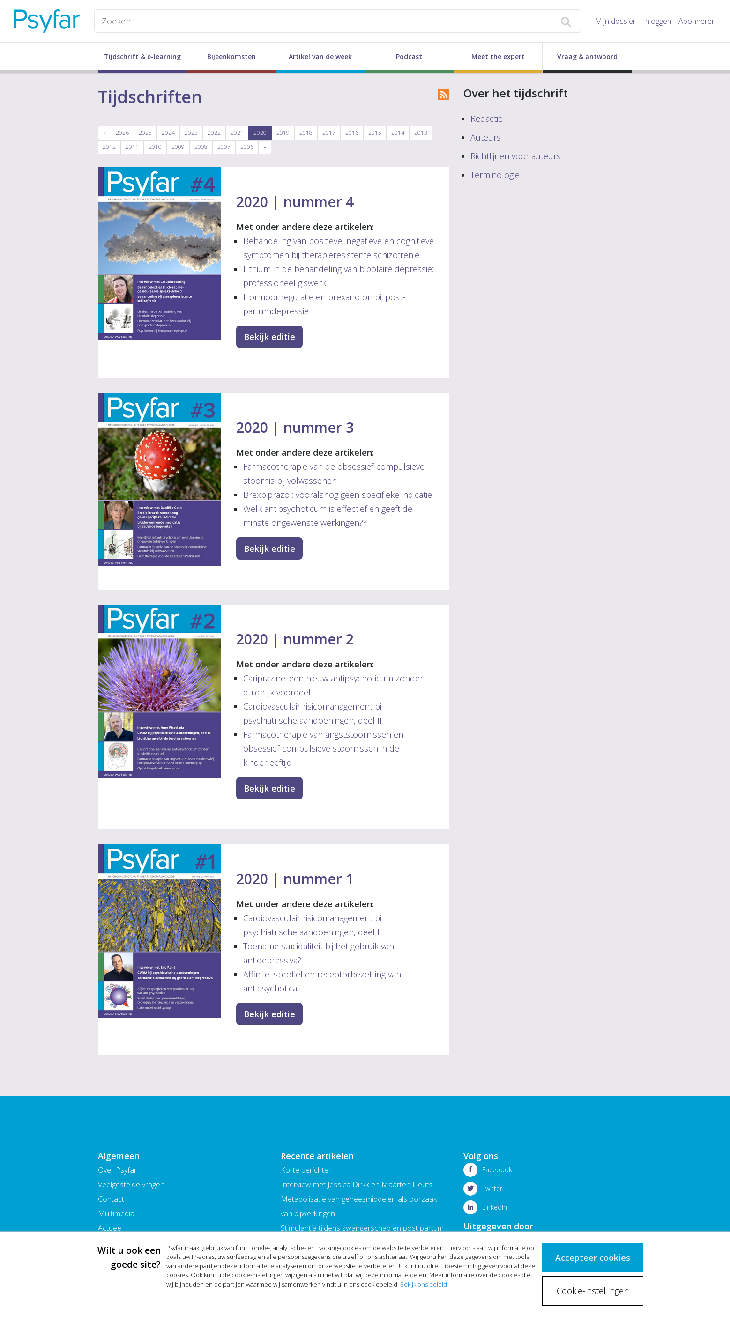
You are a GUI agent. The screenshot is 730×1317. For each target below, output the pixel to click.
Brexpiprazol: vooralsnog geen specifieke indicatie (337, 494)
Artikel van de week (320, 56)
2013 (420, 133)
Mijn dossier (615, 21)
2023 (191, 133)
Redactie (486, 118)
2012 (109, 147)
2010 (155, 147)
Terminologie (495, 174)
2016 (351, 133)
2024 (168, 133)
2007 (224, 147)
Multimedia (116, 1213)
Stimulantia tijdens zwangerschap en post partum (362, 1228)
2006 (246, 147)
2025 (145, 133)
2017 (328, 133)
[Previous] (104, 133)
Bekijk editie (269, 336)
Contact (111, 1199)
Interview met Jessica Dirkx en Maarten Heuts (356, 1184)
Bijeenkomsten (231, 56)
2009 (178, 147)
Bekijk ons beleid (423, 1283)
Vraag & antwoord (587, 56)
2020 (260, 133)
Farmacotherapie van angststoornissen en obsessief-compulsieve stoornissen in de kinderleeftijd (323, 748)
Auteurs (485, 137)
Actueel (110, 1228)
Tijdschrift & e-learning (142, 56)
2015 (374, 133)
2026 (122, 133)
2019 (283, 133)
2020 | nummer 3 (295, 427)
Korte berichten (307, 1170)
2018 (306, 133)
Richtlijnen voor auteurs (515, 156)
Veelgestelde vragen (131, 1184)
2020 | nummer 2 (295, 639)
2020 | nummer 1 (295, 878)
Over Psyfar (117, 1170)
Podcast (409, 56)
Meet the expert (498, 56)
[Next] (264, 147)
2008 (201, 147)
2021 (237, 133)
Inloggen (657, 21)
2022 (214, 133)
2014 (397, 133)
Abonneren (697, 21)
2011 (132, 147)
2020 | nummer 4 (295, 201)
